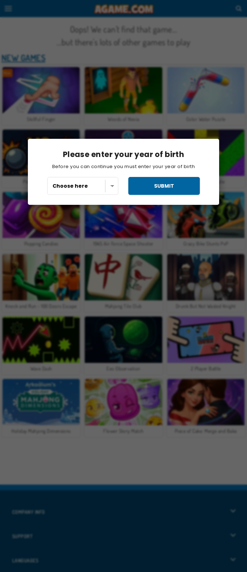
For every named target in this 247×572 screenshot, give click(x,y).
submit (164, 185)
